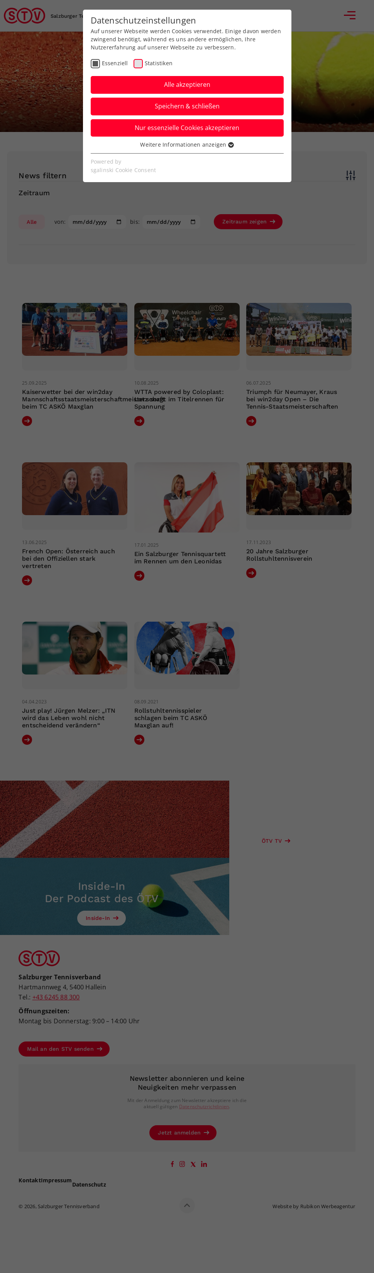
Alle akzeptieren (187, 84)
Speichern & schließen (187, 106)
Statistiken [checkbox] (159, 63)
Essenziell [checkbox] (115, 63)
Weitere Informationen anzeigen (187, 144)
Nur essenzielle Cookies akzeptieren (187, 127)
